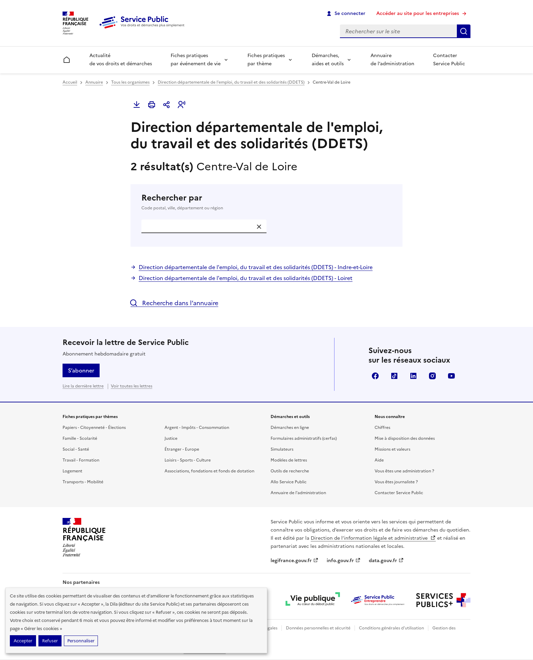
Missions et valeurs (392, 449)
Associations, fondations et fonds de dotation (209, 471)
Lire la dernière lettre (83, 386)
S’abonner (81, 370)
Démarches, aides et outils (328, 59)
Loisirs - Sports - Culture (188, 460)
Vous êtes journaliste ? (396, 482)
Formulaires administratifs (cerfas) (304, 438)
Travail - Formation (81, 460)
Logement (72, 471)
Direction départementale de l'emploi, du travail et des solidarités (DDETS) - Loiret (246, 278)
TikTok (394, 376)
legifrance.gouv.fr (295, 560)
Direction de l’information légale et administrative (373, 538)
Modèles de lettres (289, 460)
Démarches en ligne (290, 427)
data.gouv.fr (386, 560)
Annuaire (94, 82)
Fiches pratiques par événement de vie (196, 59)
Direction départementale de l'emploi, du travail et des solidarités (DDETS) (231, 82)
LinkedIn (413, 376)
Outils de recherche (290, 471)
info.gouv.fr (344, 560)
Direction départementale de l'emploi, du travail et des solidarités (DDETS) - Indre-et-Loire (256, 267)
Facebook (375, 376)
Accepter (23, 641)
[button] (181, 105)
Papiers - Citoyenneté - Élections (94, 427)
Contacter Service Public (449, 59)
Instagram (432, 376)
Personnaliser (80, 641)
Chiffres (382, 427)
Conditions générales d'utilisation (391, 628)
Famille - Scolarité (80, 438)
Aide (379, 460)
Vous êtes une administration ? (404, 471)
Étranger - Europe (182, 449)
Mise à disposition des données (405, 438)
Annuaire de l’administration (392, 59)
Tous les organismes (130, 82)
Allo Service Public (289, 482)
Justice (171, 438)
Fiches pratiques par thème (266, 59)
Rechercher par (266, 201)
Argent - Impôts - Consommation (197, 427)
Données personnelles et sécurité (318, 628)
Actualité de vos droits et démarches (120, 59)
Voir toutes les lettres (131, 386)
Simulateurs (282, 449)
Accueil (70, 82)
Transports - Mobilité (83, 482)
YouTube (451, 376)
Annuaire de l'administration (298, 493)
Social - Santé (76, 449)
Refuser (50, 641)
